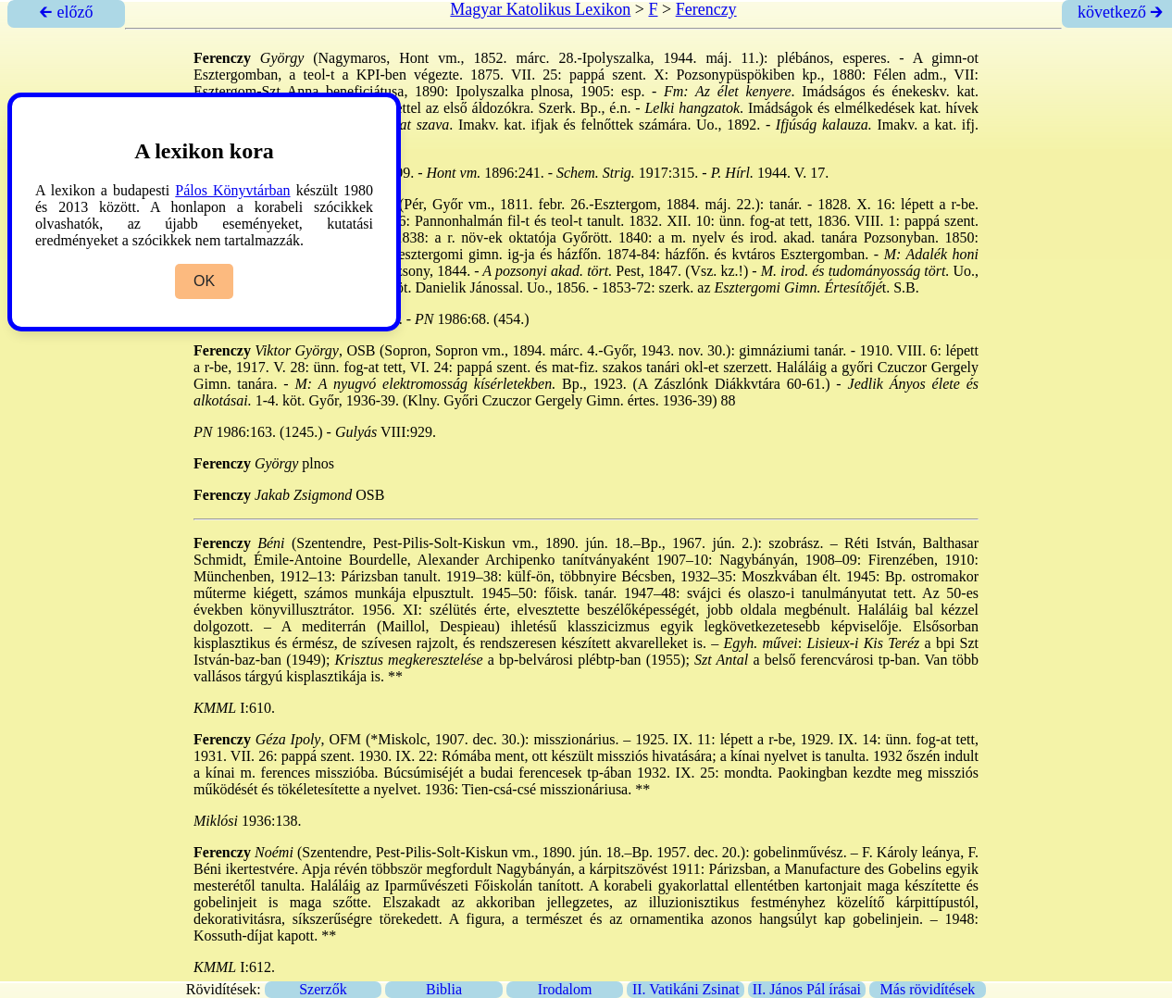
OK (204, 281)
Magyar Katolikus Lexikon (540, 9)
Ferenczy (706, 9)
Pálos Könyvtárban (232, 190)
